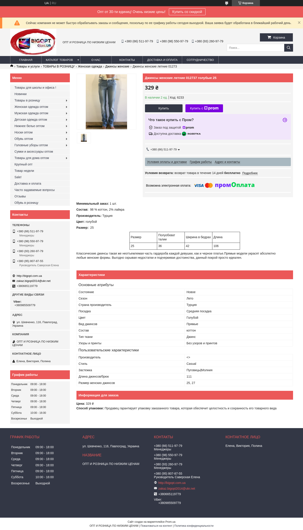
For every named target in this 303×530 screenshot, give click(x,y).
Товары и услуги (28, 66)
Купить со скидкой (187, 12)
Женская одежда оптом (31, 107)
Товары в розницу (27, 100)
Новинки (21, 94)
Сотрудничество (200, 60)
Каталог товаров (59, 60)
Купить (163, 108)
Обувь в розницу (26, 202)
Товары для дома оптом (32, 158)
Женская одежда (90, 66)
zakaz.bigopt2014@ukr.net (34, 281)
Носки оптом (24, 132)
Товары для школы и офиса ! (35, 87)
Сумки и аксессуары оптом (34, 151)
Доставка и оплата (162, 60)
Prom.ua (170, 521)
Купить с (204, 108)
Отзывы (20, 196)
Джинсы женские (117, 66)
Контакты (127, 60)
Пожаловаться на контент (156, 525)
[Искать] (288, 48)
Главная (25, 60)
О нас (96, 60)
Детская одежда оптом (31, 119)
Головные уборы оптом (31, 145)
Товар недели (24, 170)
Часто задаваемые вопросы (35, 190)
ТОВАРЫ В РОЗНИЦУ (59, 66)
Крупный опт (24, 164)
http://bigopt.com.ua (29, 275)
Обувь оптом (24, 138)
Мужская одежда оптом (31, 113)
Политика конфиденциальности (193, 525)
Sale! (18, 177)
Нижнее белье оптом (30, 126)
